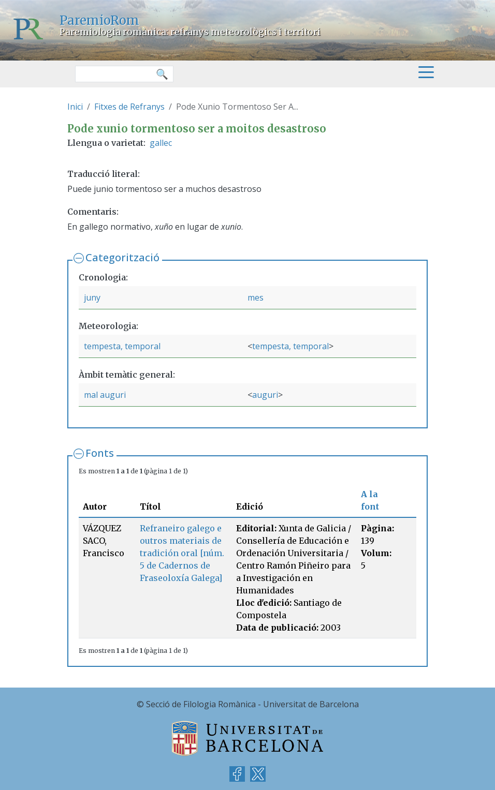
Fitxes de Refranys (129, 106)
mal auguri (105, 394)
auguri (265, 394)
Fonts (99, 453)
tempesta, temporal (122, 346)
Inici (75, 106)
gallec (161, 142)
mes (256, 297)
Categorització (122, 257)
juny (92, 297)
